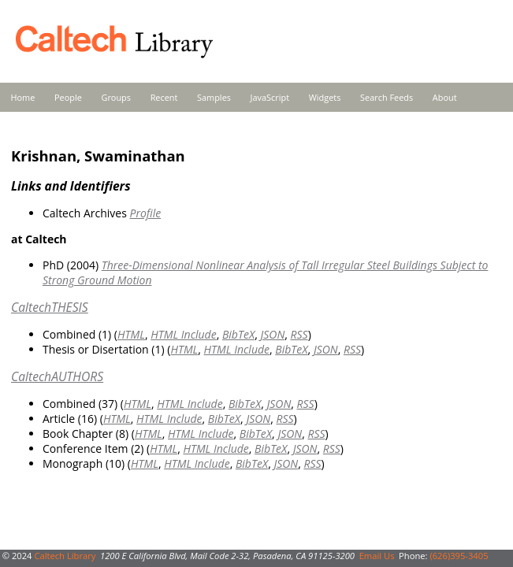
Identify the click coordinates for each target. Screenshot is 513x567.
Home (23, 97)
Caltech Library (64, 555)
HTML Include (183, 334)
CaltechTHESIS (49, 307)
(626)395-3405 (458, 555)
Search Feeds (386, 97)
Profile (145, 213)
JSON (272, 334)
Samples (214, 97)
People (68, 97)
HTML (131, 334)
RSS (299, 334)
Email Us (377, 555)
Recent (164, 97)
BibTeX (238, 334)
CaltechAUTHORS (57, 376)
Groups (116, 97)
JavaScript (270, 97)
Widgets (325, 97)
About (445, 97)
